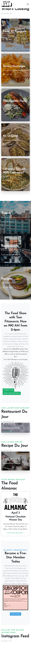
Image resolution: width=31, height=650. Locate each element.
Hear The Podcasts (12, 393)
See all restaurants (7, 421)
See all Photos (6, 641)
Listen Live (8, 390)
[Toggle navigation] (28, 4)
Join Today (15, 614)
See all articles (6, 13)
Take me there (8, 222)
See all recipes (6, 450)
